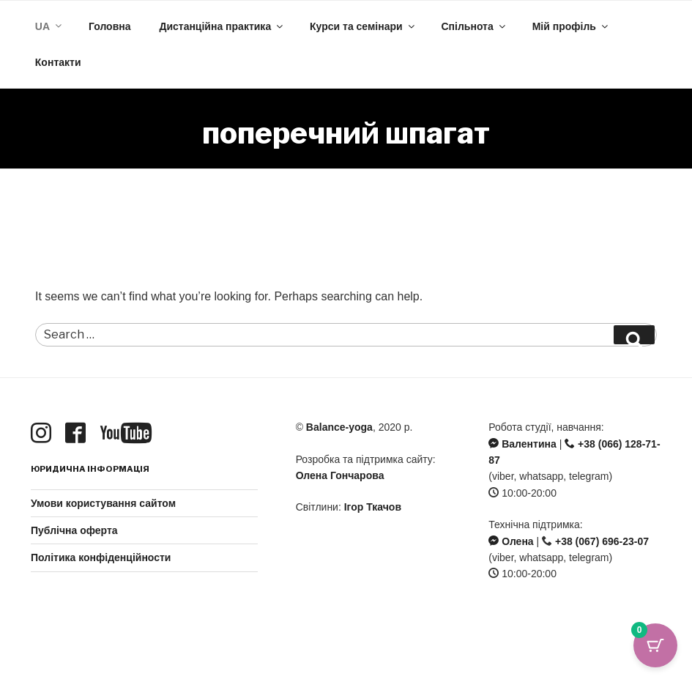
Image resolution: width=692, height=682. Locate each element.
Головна (110, 26)
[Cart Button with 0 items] (655, 645)
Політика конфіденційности (101, 557)
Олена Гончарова (340, 475)
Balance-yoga (339, 427)
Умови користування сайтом (103, 503)
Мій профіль (571, 26)
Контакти (58, 62)
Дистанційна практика (222, 26)
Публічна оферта (74, 530)
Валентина (522, 444)
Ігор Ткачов (372, 507)
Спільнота (474, 26)
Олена (510, 541)
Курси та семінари (363, 26)
